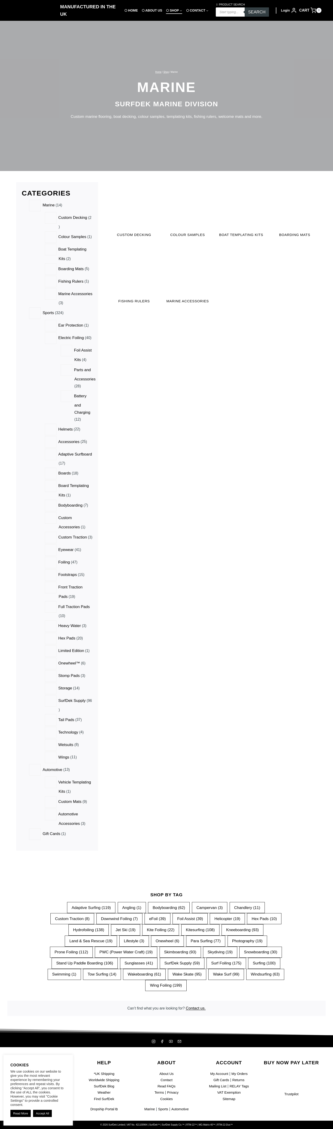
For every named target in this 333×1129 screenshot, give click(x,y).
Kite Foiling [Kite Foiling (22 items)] (160, 928)
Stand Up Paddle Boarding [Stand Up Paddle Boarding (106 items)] (84, 961)
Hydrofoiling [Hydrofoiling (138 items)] (88, 928)
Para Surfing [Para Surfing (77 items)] (206, 939)
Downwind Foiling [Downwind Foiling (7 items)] (119, 917)
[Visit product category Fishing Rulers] (134, 285)
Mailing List (216, 1086)
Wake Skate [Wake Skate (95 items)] (187, 972)
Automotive (181, 1109)
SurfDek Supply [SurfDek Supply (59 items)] (182, 961)
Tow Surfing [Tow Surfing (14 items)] (102, 972)
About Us (166, 1073)
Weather (104, 1092)
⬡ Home (131, 10)
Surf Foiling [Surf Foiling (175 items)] (226, 961)
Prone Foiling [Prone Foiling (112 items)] (71, 950)
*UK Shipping (104, 1073)
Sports (162, 1109)
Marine (148, 1109)
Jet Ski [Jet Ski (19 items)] (125, 928)
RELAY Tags (240, 1086)
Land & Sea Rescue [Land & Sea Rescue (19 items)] (90, 939)
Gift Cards (220, 1080)
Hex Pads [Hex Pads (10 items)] (264, 917)
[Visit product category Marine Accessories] (187, 288)
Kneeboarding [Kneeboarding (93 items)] (242, 928)
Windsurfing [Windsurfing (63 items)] (265, 972)
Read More (20, 1113)
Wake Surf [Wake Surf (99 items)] (226, 972)
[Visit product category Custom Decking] (134, 211)
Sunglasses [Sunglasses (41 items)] (138, 961)
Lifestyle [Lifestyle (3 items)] (134, 939)
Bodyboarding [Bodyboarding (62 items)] (169, 906)
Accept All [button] (42, 1113)
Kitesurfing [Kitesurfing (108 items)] (200, 928)
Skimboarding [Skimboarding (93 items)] (180, 950)
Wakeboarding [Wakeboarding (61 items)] (144, 972)
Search (256, 12)
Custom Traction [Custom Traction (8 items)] (72, 917)
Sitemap (229, 1099)
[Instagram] (153, 1041)
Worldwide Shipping (104, 1080)
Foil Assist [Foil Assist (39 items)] (190, 917)
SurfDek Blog (104, 1086)
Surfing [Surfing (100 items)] (264, 961)
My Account (218, 1073)
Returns (239, 1080)
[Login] (289, 10)
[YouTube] (171, 1041)
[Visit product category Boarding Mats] (294, 211)
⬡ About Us (152, 10)
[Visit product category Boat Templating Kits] (241, 214)
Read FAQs (166, 1086)
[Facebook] (162, 1041)
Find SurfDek (103, 1099)
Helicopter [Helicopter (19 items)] (227, 917)
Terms (158, 1092)
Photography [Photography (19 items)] (247, 939)
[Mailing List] (180, 1041)
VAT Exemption (229, 1092)
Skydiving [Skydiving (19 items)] (220, 950)
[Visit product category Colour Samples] (187, 211)
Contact (166, 1080)
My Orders (240, 1073)
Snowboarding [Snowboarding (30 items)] (261, 950)
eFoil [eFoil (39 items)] (157, 917)
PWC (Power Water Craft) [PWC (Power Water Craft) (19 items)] (126, 950)
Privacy (173, 1092)
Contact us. (198, 1007)
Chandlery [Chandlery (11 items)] (247, 906)
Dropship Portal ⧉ (104, 1109)
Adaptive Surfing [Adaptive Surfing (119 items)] (91, 906)
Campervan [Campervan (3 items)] (210, 906)
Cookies (166, 1099)
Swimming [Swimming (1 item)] (64, 972)
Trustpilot (291, 1094)
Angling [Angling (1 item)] (131, 906)
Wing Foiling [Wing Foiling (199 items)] (166, 983)
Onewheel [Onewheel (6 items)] (167, 939)
